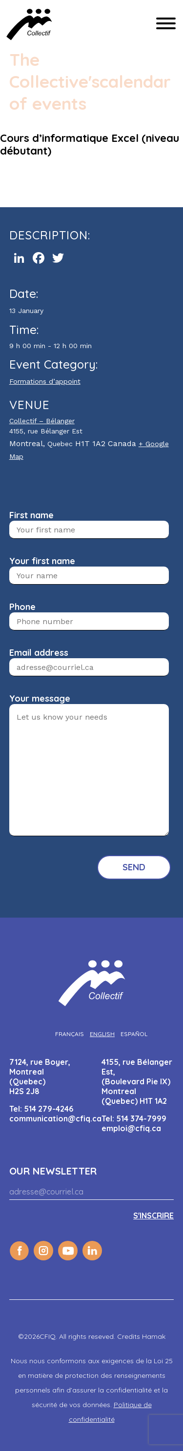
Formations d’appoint (45, 381)
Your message (39, 698)
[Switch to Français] (69, 1034)
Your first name (42, 561)
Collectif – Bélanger (42, 421)
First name (31, 515)
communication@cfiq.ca (55, 1118)
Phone (22, 606)
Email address (38, 652)
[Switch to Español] (134, 1034)
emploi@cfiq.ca (131, 1128)
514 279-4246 (48, 1109)
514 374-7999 (141, 1118)
